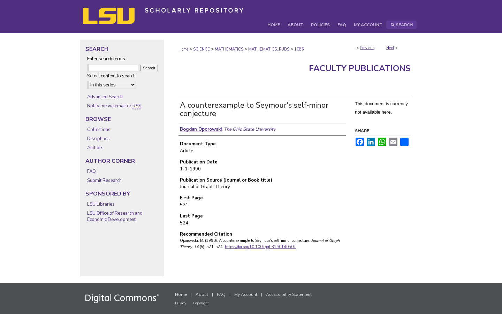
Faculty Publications (360, 68)
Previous (367, 48)
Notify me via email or (114, 106)
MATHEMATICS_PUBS (268, 49)
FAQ (91, 171)
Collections (99, 130)
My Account (245, 294)
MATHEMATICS (229, 49)
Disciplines (98, 139)
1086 (299, 49)
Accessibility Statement (289, 294)
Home (183, 49)
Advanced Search (105, 97)
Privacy (180, 303)
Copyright (201, 303)
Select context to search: (112, 76)
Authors (95, 148)
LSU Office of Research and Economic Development (115, 216)
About (202, 294)
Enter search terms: (106, 59)
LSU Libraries (101, 204)
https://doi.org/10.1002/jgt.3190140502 (260, 247)
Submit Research (104, 180)
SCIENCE (201, 49)
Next (390, 48)
